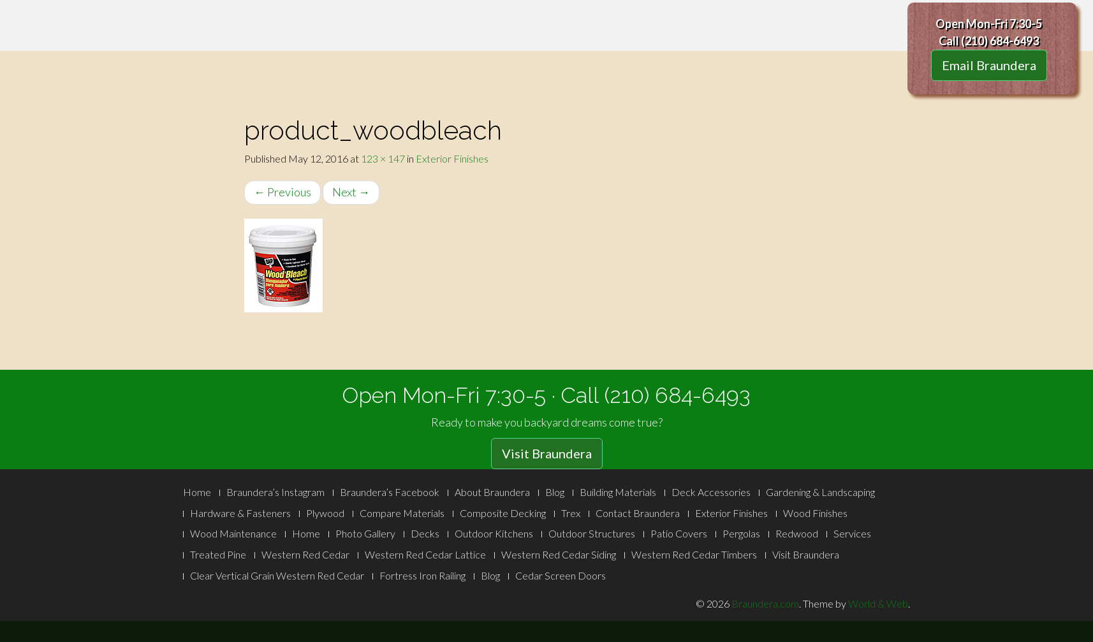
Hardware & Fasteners (240, 513)
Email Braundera (989, 65)
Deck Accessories (711, 492)
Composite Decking (503, 513)
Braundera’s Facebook (389, 492)
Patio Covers (678, 533)
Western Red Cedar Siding (558, 554)
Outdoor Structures (591, 533)
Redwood (796, 533)
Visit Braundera (547, 453)
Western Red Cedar (305, 554)
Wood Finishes (815, 513)
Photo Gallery (365, 533)
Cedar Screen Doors (560, 575)
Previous (282, 192)
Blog (554, 492)
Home (197, 492)
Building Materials (618, 492)
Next (351, 192)
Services (852, 533)
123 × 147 (383, 158)
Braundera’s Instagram (275, 492)
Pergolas (741, 533)
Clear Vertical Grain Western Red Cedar (277, 575)
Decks (425, 533)
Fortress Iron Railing (422, 575)
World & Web (878, 603)
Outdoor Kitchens (494, 533)
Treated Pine (218, 554)
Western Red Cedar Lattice (425, 554)
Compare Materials (402, 513)
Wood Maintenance (233, 533)
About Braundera (492, 492)
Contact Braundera (638, 513)
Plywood (325, 513)
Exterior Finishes (452, 158)
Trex (570, 513)
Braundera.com (765, 603)
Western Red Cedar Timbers (694, 554)
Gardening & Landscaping (820, 492)
